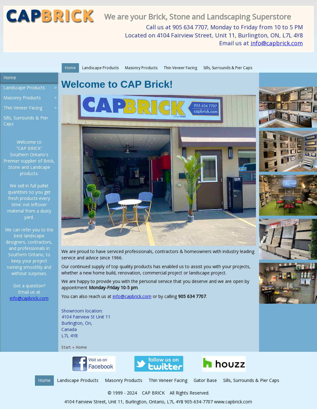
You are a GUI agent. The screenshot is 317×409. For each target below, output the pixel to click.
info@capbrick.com (277, 43)
